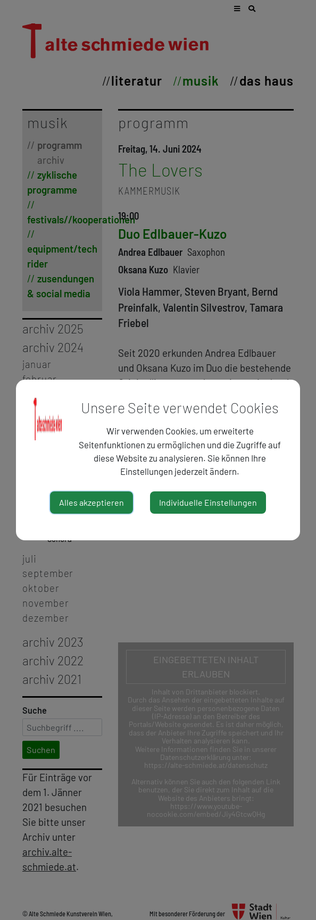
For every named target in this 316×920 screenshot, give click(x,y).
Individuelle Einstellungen (208, 502)
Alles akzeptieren (91, 502)
